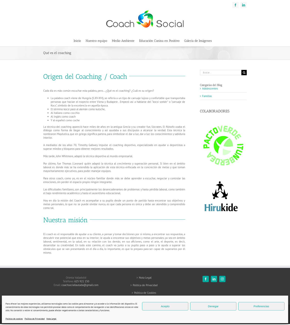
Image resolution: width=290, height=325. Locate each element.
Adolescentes (210, 88)
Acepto (165, 306)
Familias (207, 96)
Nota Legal (51, 318)
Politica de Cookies (145, 292)
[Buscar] (244, 72)
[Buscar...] (220, 72)
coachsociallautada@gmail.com (79, 285)
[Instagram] (222, 279)
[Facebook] (206, 279)
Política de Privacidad (35, 318)
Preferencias (261, 306)
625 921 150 (81, 281)
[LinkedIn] (214, 279)
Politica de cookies (14, 318)
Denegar (213, 306)
